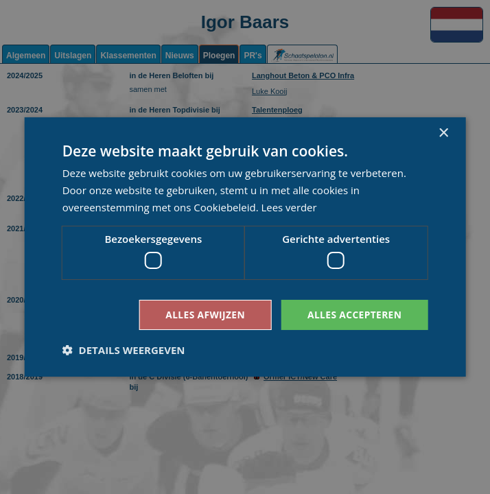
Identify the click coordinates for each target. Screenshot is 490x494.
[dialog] (245, 247)
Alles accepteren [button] (354, 314)
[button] (123, 350)
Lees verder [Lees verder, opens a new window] (289, 206)
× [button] (443, 133)
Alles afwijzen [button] (203, 314)
